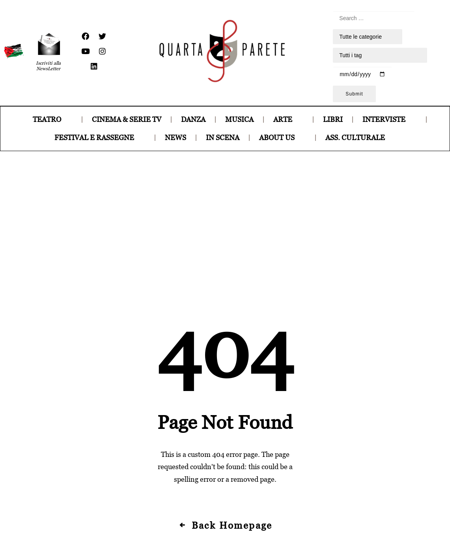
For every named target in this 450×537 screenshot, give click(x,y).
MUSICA (239, 119)
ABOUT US (282, 137)
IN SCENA (222, 137)
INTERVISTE (389, 119)
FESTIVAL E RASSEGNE (99, 137)
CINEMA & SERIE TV (126, 119)
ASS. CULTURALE (360, 137)
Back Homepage (225, 399)
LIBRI (333, 119)
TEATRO (52, 119)
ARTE (288, 119)
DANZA (193, 119)
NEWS (175, 137)
